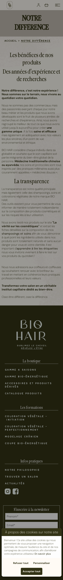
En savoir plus (43, 553)
